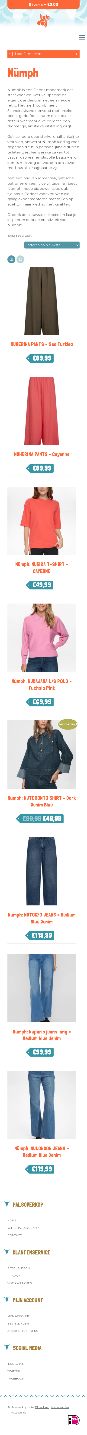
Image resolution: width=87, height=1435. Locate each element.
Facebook (15, 1378)
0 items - (43, 4)
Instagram (16, 1363)
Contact (14, 1235)
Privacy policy (16, 1412)
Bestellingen (18, 1323)
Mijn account (18, 1316)
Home (11, 1220)
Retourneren (18, 1268)
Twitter (13, 1371)
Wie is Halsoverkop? (24, 1228)
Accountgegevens (22, 1331)
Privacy (13, 1275)
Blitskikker (42, 1407)
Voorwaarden (19, 1283)
